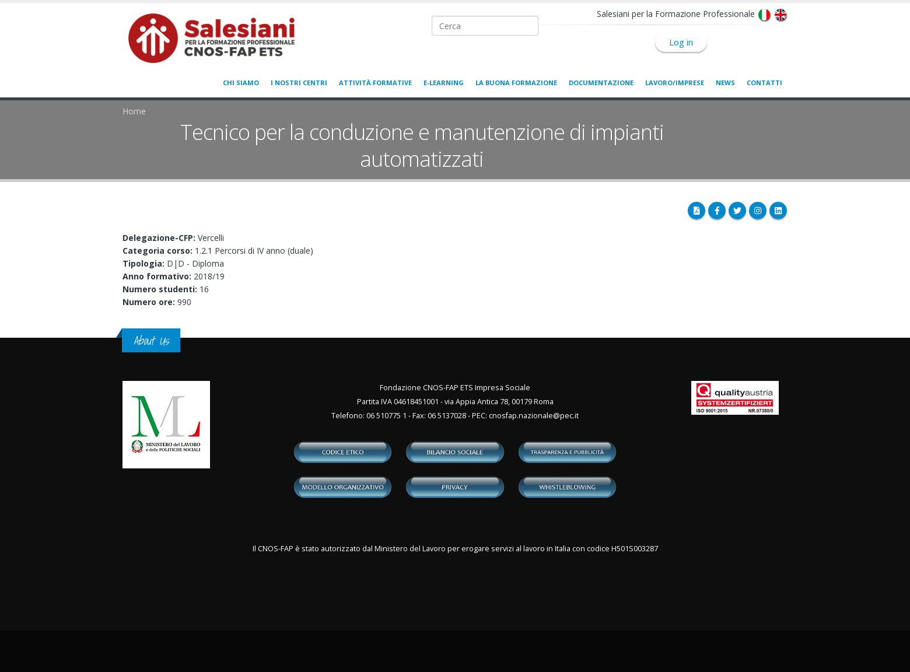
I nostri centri (299, 82)
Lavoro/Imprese (674, 82)
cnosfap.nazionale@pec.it (534, 416)
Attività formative (375, 82)
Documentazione (601, 82)
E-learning (444, 82)
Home (134, 111)
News (725, 82)
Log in (681, 42)
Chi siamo (241, 82)
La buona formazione (516, 82)
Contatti (764, 82)
